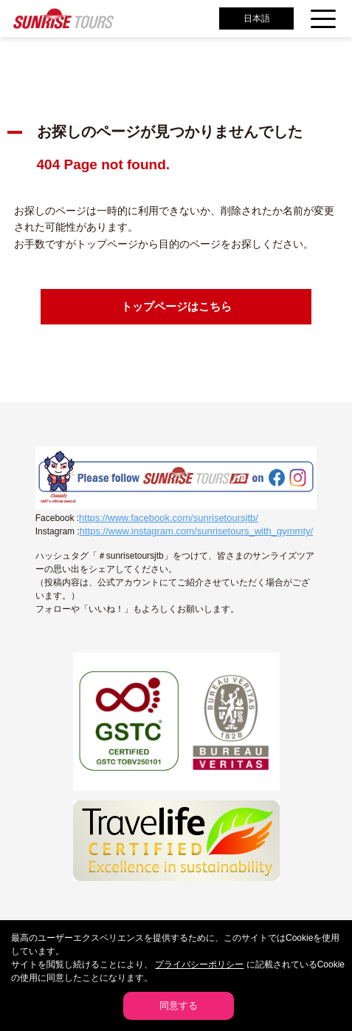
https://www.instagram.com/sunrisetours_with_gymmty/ (196, 531)
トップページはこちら (176, 306)
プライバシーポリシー (199, 964)
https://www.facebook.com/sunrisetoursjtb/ (168, 517)
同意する (178, 1005)
